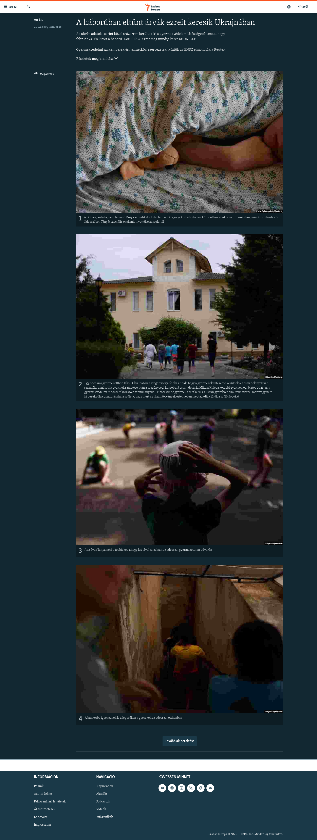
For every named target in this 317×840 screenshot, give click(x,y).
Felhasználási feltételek (50, 801)
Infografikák (104, 817)
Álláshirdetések (44, 809)
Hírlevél (303, 6)
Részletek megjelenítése (97, 58)
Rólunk (38, 786)
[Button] (44, 75)
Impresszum (42, 824)
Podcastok (103, 801)
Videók (101, 809)
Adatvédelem (43, 794)
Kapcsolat (40, 817)
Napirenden (104, 786)
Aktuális (102, 794)
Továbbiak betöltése (179, 741)
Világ (38, 20)
